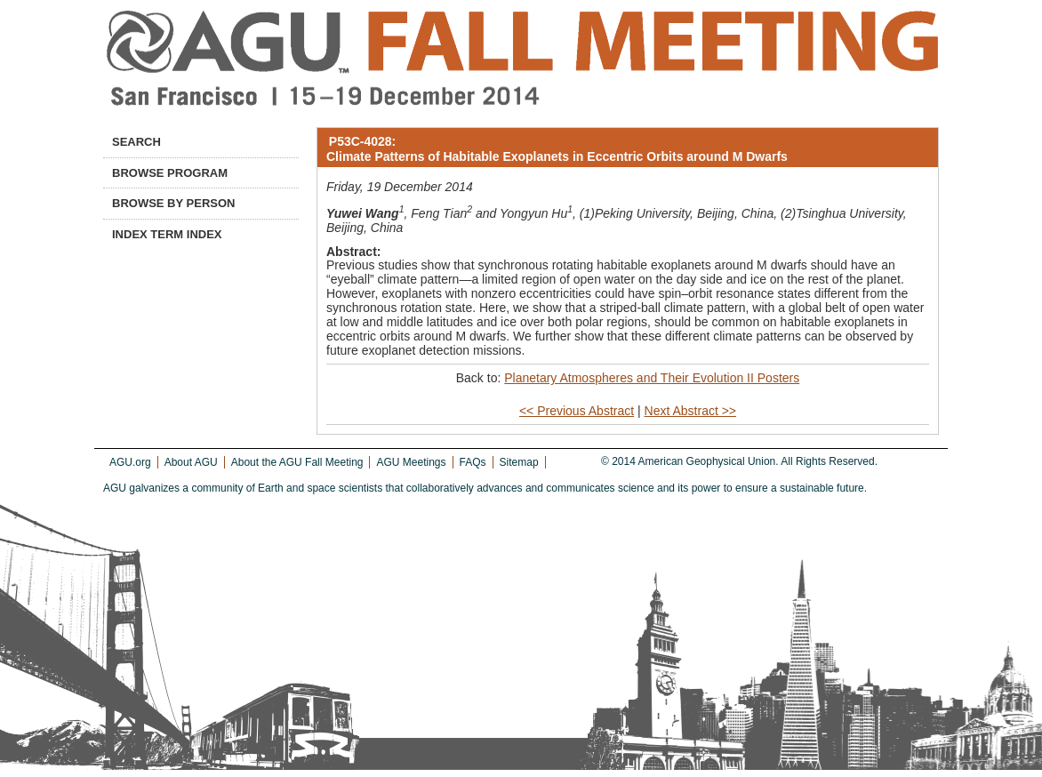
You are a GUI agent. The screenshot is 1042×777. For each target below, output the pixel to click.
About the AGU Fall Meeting (297, 462)
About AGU (191, 462)
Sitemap (519, 462)
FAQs (473, 462)
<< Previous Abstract (576, 411)
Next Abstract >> (691, 411)
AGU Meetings (410, 462)
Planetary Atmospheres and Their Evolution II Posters (651, 378)
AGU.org (130, 462)
